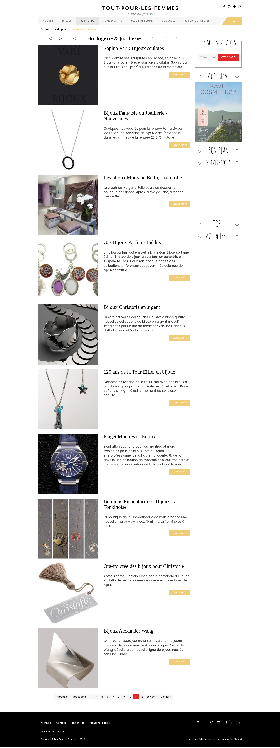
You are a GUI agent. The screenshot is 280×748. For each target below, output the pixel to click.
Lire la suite (180, 74)
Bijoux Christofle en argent (132, 307)
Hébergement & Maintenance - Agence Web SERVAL (214, 740)
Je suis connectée (197, 21)
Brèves (67, 21)
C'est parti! (228, 57)
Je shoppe (87, 21)
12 (142, 696)
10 (130, 696)
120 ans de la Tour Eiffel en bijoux (139, 372)
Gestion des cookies (53, 732)
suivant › (151, 696)
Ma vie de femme (142, 21)
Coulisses (169, 21)
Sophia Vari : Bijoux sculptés (134, 48)
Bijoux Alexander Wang (128, 631)
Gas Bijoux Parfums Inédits (132, 242)
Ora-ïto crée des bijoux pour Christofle (144, 566)
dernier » (166, 696)
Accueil (48, 21)
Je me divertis (112, 21)
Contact (61, 723)
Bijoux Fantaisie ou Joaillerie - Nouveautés (136, 115)
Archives (46, 723)
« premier (62, 696)
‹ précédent (79, 696)
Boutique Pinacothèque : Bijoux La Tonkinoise (140, 504)
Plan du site (77, 723)
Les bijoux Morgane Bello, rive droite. (143, 177)
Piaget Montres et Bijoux (130, 436)
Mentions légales (99, 723)
